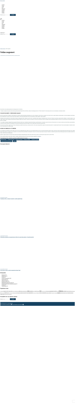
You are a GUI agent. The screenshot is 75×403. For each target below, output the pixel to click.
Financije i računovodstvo (5, 278)
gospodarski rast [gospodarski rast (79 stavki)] (52, 291)
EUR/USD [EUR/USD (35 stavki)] (34, 291)
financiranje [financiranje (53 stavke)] (47, 291)
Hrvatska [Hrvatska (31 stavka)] (57, 291)
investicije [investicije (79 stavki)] (64, 291)
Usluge (3, 5)
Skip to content (2, 0)
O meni (3, 6)
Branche (11, 303)
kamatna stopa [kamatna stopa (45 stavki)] (73, 291)
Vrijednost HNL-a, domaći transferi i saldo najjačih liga (11, 198)
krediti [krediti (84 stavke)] (5, 292)
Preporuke (3, 8)
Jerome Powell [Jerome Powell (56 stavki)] (68, 291)
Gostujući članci (4, 279)
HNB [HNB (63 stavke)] (55, 291)
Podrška (3, 12)
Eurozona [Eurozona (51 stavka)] (38, 291)
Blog (2, 7)
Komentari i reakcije (5, 281)
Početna (3, 4)
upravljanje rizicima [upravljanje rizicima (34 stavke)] (7, 294)
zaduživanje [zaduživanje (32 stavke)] (10, 294)
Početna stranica (2, 48)
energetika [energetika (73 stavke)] (31, 291)
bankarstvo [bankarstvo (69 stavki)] (5, 291)
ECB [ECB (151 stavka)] (28, 291)
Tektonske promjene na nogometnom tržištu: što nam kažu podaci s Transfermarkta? (17, 237)
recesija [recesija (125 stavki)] (58, 292)
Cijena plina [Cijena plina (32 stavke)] (13, 291)
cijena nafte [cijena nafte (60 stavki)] (10, 291)
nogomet (14, 141)
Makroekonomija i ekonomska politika (7, 282)
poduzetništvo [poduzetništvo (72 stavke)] (30, 292)
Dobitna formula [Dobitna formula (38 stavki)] (17, 291)
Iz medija (3, 9)
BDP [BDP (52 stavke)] (7, 291)
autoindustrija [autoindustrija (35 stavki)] (1, 291)
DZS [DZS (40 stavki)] (26, 291)
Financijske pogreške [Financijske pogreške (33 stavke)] (44, 291)
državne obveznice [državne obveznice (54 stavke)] (23, 291)
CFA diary (3, 277)
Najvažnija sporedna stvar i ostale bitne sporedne (14, 55)
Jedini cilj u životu (4, 280)
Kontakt (3, 10)
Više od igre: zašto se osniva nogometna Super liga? (10, 270)
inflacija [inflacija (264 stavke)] (61, 291)
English (3, 11)
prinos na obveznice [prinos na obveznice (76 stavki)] (42, 292)
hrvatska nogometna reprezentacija (6, 141)
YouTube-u (39, 136)
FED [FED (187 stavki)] (40, 291)
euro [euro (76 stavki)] (36, 291)
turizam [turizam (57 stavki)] (3, 294)
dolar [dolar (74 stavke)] (20, 291)
